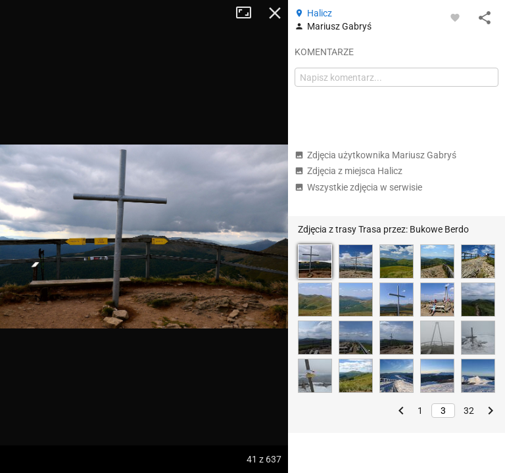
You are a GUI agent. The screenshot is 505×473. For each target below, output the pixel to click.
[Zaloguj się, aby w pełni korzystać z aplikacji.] (455, 17)
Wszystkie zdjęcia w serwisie (358, 187)
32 (469, 410)
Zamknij (275, 13)
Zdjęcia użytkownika (375, 155)
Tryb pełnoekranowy (248, 13)
